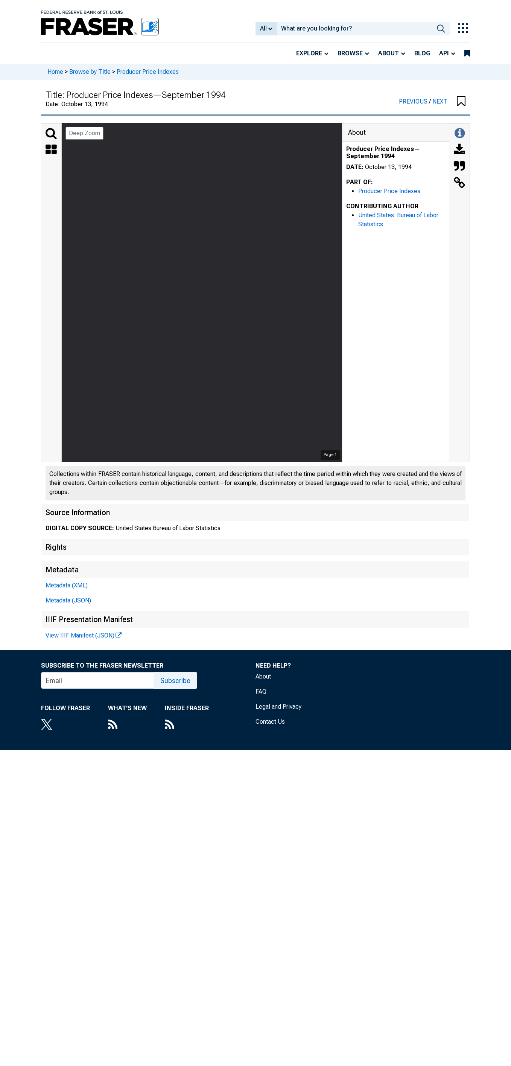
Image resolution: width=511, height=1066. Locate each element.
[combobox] (355, 28)
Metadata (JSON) (68, 600)
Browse (350, 53)
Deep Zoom (84, 133)
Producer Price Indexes (148, 71)
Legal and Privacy (278, 706)
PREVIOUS (414, 101)
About (388, 53)
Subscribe (175, 681)
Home (55, 71)
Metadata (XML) (67, 585)
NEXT (439, 101)
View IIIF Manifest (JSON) (80, 635)
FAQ (261, 691)
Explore (309, 53)
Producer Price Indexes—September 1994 (383, 152)
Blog (422, 53)
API (444, 53)
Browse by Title (90, 71)
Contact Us (270, 721)
